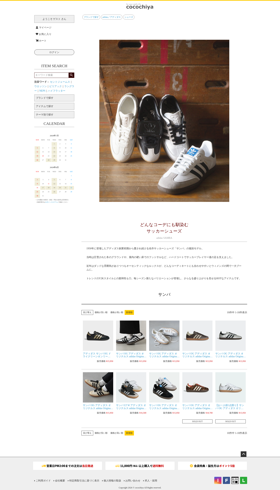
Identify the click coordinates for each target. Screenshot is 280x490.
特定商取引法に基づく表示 (84, 480)
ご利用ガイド (43, 480)
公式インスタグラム (51, 202)
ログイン (54, 52)
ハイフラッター (56, 90)
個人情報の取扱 (112, 480)
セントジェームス (60, 82)
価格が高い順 (116, 312)
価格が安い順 (101, 312)
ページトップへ (243, 454)
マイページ (43, 27)
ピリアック (55, 86)
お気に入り (43, 34)
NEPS (42, 90)
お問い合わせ (132, 480)
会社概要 (60, 480)
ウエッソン (40, 86)
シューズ (128, 17)
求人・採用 (151, 480)
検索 (71, 75)
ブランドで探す (91, 17)
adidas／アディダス (111, 17)
